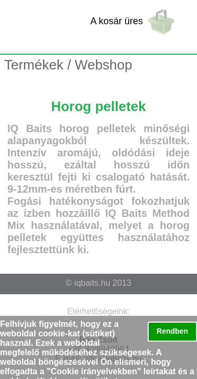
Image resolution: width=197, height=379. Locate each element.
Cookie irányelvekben (94, 371)
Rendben (172, 331)
